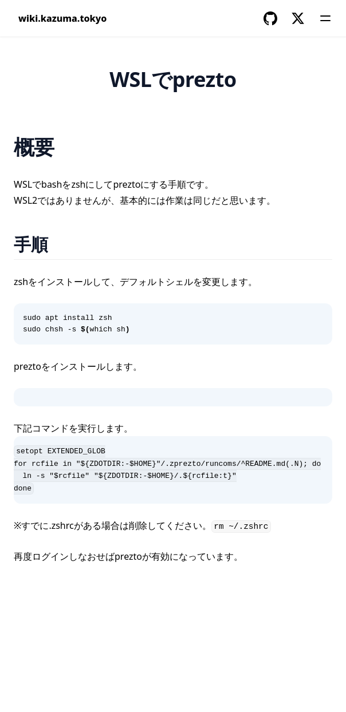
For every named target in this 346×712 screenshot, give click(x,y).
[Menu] (325, 18)
